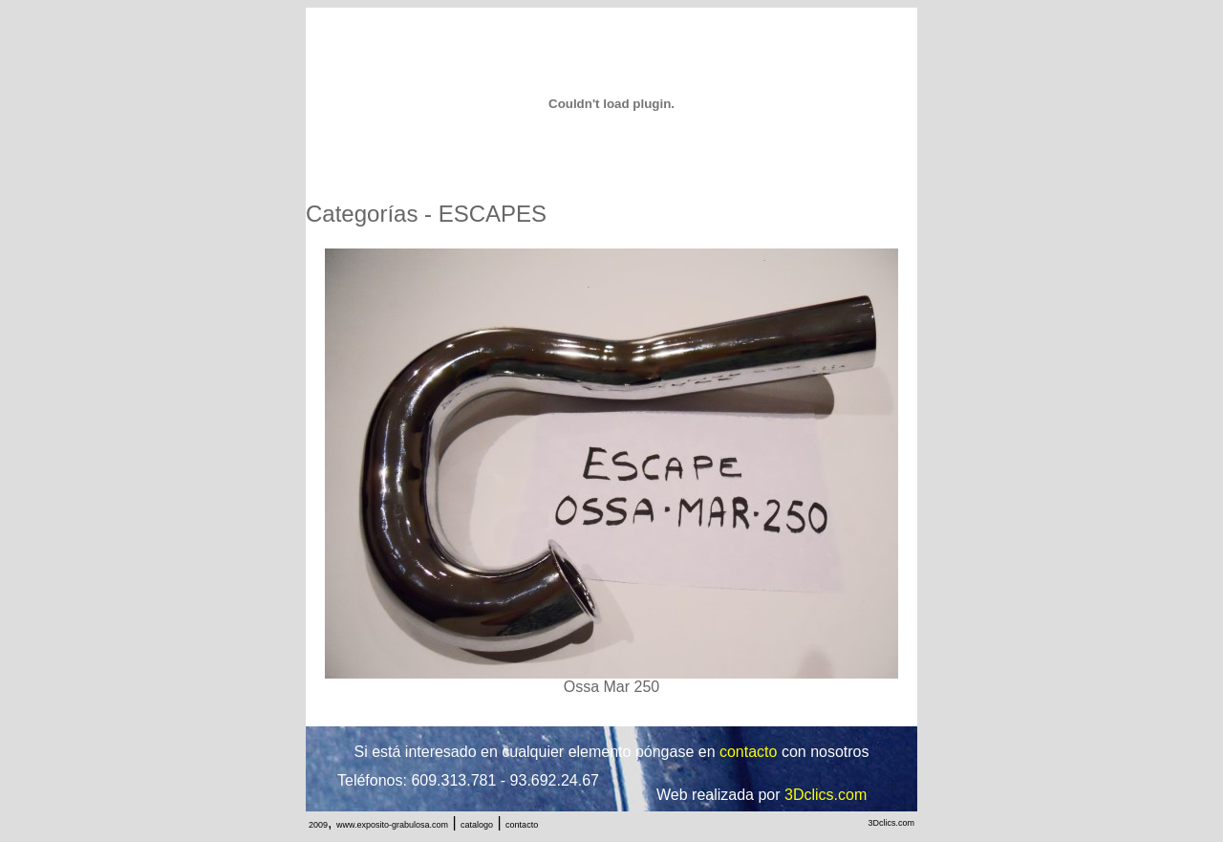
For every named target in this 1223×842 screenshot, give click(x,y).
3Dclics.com (891, 823)
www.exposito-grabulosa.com (392, 825)
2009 (318, 825)
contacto (521, 825)
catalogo (477, 825)
